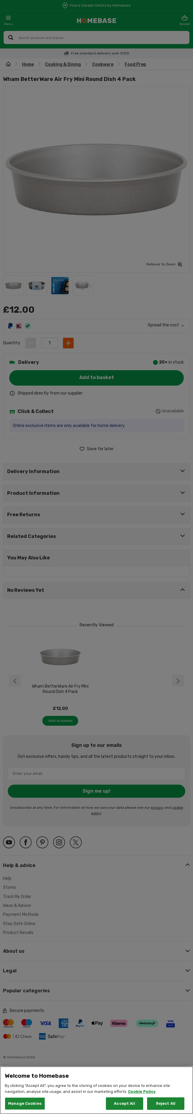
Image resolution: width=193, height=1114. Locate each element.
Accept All (124, 1103)
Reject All (165, 1103)
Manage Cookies (25, 1103)
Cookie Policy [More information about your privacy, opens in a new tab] (142, 1091)
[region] (96, 1090)
